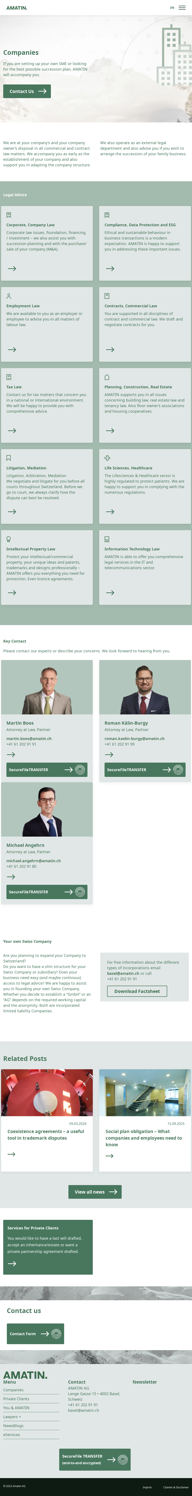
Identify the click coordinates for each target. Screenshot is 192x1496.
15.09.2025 (176, 1123)
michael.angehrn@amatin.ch (33, 860)
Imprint (147, 1487)
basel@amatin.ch (123, 973)
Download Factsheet (137, 991)
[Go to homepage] (16, 7)
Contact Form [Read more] (23, 1333)
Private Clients (16, 1398)
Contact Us (22, 91)
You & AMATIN (16, 1407)
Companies (13, 1389)
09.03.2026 (77, 1123)
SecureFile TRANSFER (82, 1459)
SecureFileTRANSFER (28, 769)
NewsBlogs (13, 1425)
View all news (90, 1192)
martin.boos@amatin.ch (29, 738)
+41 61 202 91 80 (21, 866)
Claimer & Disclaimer (176, 1487)
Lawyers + (12, 1416)
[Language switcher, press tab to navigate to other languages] (172, 7)
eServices (11, 1434)
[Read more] (36, 268)
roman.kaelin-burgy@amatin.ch (135, 738)
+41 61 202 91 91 (21, 744)
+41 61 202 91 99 (119, 744)
